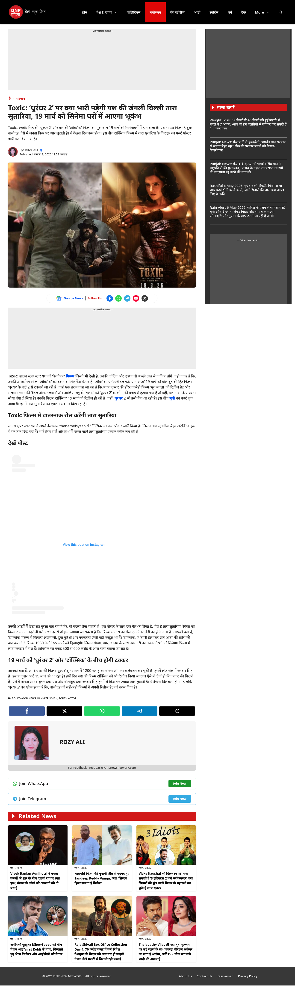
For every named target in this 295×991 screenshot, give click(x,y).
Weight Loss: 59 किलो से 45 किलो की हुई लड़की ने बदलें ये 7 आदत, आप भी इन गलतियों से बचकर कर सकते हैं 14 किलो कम (248, 124)
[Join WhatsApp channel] (118, 298)
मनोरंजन (155, 12)
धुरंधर (118, 398)
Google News (73, 298)
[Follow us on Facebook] (109, 298)
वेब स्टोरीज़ (177, 12)
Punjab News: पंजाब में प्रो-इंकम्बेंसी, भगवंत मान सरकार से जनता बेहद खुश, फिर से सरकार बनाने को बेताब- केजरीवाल (248, 146)
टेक (243, 12)
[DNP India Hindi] (27, 12)
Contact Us (205, 976)
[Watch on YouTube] (136, 298)
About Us (185, 976)
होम (84, 12)
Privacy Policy (247, 976)
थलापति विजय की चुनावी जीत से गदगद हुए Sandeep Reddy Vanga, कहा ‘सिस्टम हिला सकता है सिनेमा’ (101, 878)
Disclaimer (225, 976)
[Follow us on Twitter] (145, 298)
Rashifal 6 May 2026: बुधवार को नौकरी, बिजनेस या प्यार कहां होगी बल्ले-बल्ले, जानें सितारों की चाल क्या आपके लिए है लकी (247, 189)
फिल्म (70, 376)
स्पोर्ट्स (213, 12)
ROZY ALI (31, 150)
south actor (67, 698)
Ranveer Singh (47, 698)
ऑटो (197, 12)
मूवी (172, 398)
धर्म (229, 12)
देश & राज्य (109, 12)
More (264, 12)
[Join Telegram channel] (127, 298)
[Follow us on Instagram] (84, 534)
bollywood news (24, 698)
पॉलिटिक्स (134, 12)
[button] (280, 12)
